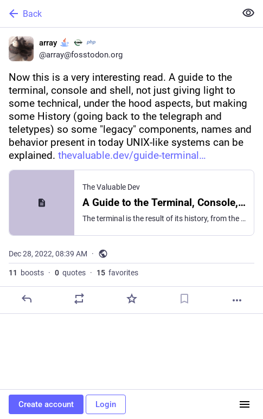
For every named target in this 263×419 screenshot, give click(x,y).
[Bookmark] (184, 298)
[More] (236, 300)
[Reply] (26, 298)
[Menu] (244, 404)
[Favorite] (131, 298)
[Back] (117, 13)
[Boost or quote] (79, 298)
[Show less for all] (248, 13)
